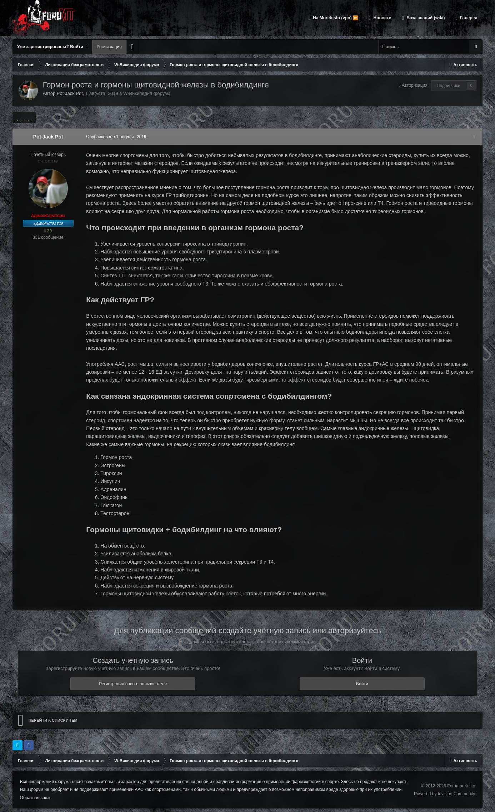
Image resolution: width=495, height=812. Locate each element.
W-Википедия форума (146, 93)
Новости (381, 17)
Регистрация (109, 46)
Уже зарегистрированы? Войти (52, 46)
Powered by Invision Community (444, 793)
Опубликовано (114, 136)
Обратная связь (35, 797)
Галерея (468, 17)
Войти (362, 683)
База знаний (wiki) (425, 17)
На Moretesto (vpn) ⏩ (335, 17)
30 (48, 230)
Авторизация (415, 85)
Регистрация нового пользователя (133, 683)
